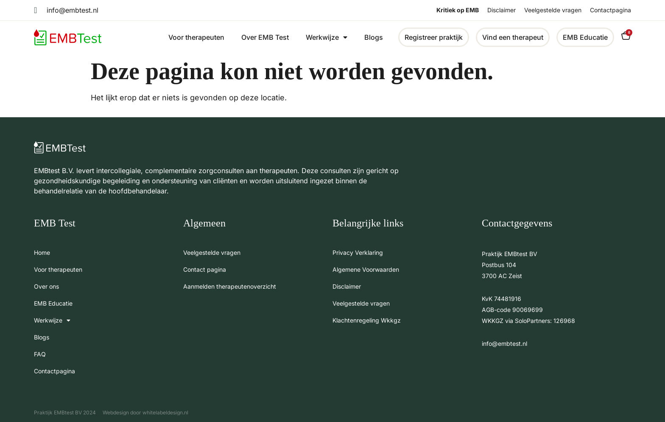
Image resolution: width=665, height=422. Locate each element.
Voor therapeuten (196, 37)
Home (42, 252)
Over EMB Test (265, 37)
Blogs (373, 37)
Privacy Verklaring (357, 252)
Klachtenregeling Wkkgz (366, 320)
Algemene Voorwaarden (365, 269)
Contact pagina (204, 269)
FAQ (40, 354)
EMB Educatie (53, 303)
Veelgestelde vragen (552, 10)
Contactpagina (610, 10)
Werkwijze (326, 37)
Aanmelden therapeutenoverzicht (229, 286)
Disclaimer (501, 10)
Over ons (46, 286)
